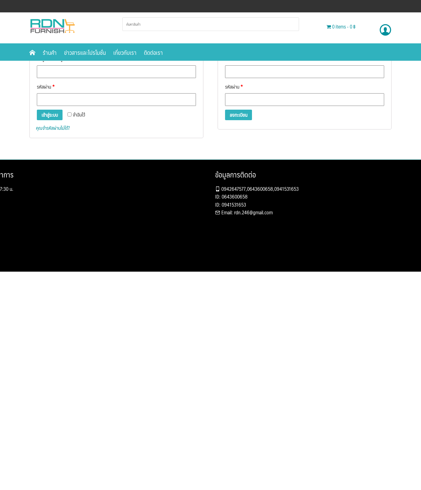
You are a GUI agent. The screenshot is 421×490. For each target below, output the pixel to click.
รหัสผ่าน (45, 86)
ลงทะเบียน (238, 115)
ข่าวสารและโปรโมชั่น (85, 52)
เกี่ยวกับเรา (125, 52)
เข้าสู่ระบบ (49, 115)
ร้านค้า (50, 52)
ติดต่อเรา (153, 52)
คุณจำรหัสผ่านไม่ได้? (53, 128)
